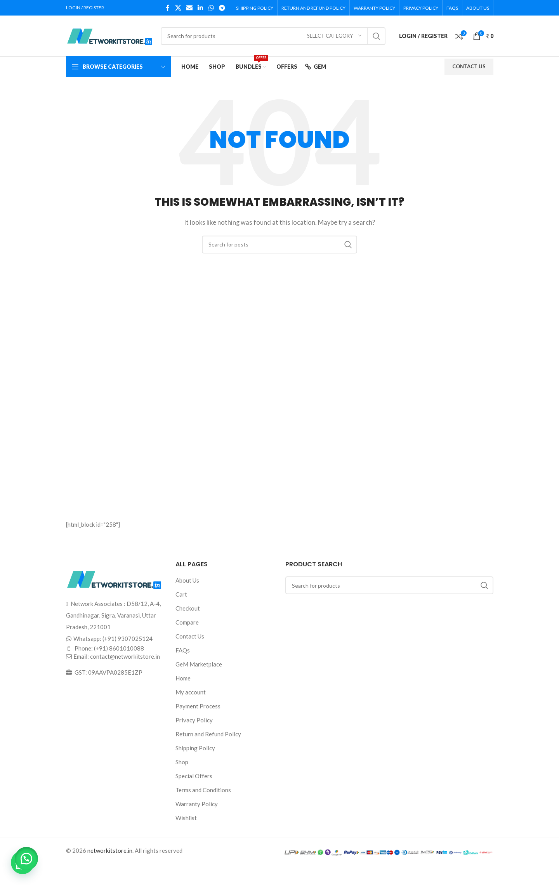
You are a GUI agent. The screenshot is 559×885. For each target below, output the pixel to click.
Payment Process (197, 706)
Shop (181, 761)
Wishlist (186, 817)
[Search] (273, 36)
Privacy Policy (194, 720)
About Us (187, 580)
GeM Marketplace (198, 664)
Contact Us (189, 636)
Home (183, 678)
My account (190, 692)
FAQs (182, 650)
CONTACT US (469, 66)
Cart (181, 594)
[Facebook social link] (167, 8)
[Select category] (334, 36)
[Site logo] (109, 34)
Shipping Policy (195, 747)
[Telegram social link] (221, 8)
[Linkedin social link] (200, 8)
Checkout (187, 608)
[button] (27, 857)
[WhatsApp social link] (211, 8)
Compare (187, 622)
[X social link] (178, 8)
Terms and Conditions (203, 789)
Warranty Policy (196, 803)
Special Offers (193, 775)
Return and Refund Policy (208, 734)
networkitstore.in (109, 850)
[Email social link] (189, 8)
